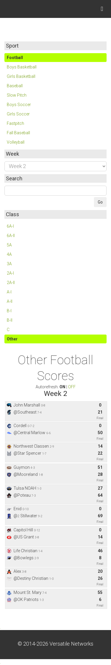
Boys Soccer (19, 104)
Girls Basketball (21, 76)
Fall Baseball (18, 132)
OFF (72, 386)
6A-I (10, 226)
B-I (9, 310)
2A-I (10, 273)
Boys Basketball (22, 67)
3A (9, 263)
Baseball (15, 85)
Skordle (26, 9)
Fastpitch (15, 123)
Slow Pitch (16, 95)
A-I (9, 292)
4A (9, 254)
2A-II (11, 282)
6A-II (11, 235)
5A (9, 245)
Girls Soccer (18, 114)
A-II (9, 301)
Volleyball (15, 142)
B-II (9, 320)
